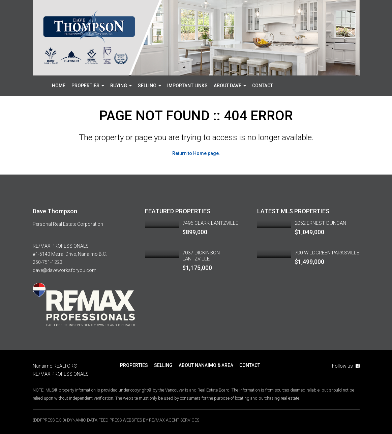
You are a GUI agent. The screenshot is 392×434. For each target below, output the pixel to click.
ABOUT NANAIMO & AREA (206, 365)
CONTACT (262, 85)
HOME (58, 85)
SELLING (147, 85)
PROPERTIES (85, 85)
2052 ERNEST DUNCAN (320, 223)
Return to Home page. (196, 153)
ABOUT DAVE (227, 85)
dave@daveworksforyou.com (64, 270)
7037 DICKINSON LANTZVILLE (201, 256)
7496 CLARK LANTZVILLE (210, 223)
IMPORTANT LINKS (187, 85)
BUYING (118, 85)
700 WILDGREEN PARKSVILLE (327, 253)
